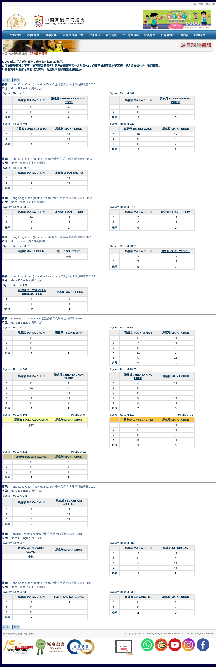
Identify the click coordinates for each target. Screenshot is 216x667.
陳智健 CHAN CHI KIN (69, 212)
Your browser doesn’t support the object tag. (150, 21)
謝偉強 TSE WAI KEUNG (31, 456)
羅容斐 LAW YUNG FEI (138, 419)
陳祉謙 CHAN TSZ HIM (175, 212)
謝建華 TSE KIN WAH (68, 332)
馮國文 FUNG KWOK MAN (31, 419)
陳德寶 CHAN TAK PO (69, 173)
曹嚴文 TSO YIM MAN (138, 332)
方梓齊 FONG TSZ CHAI (31, 128)
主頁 (4, 53)
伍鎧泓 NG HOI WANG (138, 128)
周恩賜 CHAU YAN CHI (175, 251)
